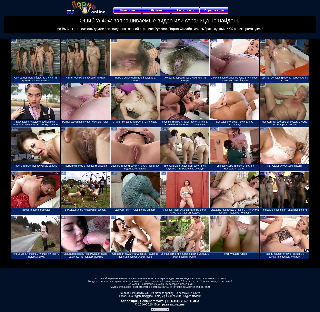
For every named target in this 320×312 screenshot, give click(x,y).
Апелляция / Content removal (142, 301)
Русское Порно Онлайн (173, 29)
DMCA (194, 301)
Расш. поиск (185, 10)
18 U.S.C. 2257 (177, 301)
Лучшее (156, 10)
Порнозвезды (214, 10)
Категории (127, 10)
